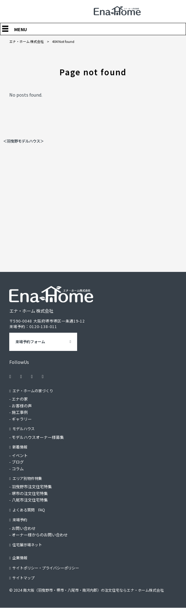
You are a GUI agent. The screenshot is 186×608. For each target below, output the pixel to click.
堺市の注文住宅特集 (30, 493)
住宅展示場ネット (27, 545)
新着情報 (19, 447)
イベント (20, 455)
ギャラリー (22, 419)
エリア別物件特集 (27, 478)
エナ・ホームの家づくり (32, 391)
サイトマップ (23, 578)
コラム (18, 469)
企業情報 (19, 557)
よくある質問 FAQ (28, 510)
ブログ (18, 462)
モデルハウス (23, 428)
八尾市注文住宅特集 (30, 500)
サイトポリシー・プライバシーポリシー (45, 568)
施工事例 (20, 412)
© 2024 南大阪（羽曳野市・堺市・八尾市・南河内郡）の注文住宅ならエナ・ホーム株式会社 (86, 590)
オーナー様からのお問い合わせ (40, 535)
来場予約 (19, 520)
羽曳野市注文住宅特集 (32, 487)
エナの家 (20, 399)
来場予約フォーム (30, 341)
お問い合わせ (24, 528)
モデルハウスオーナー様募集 (38, 437)
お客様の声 (22, 406)
